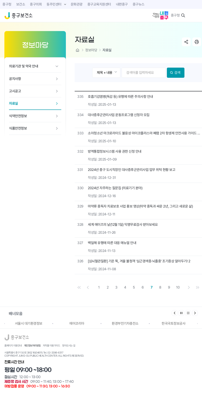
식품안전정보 (18, 128)
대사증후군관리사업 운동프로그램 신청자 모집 (119, 115)
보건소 (20, 4)
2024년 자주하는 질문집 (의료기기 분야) (115, 188)
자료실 (13, 103)
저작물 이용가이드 (51, 345)
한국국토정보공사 (173, 323)
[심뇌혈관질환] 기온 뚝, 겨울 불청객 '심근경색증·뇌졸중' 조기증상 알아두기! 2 (139, 261)
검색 (177, 72)
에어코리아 (76, 323)
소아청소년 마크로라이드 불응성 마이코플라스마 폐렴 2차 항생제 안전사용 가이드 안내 (145, 133)
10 (178, 287)
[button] (195, 313)
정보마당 (91, 50)
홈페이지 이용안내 (13, 345)
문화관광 (77, 4)
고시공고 (15, 91)
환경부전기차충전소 (125, 323)
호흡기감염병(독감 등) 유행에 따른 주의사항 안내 (120, 96)
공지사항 (15, 79)
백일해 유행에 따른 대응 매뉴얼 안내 (112, 243)
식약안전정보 (18, 116)
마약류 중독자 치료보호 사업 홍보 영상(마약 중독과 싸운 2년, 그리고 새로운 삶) (140, 206)
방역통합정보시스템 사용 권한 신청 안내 (114, 151)
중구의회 (36, 4)
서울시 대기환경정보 (28, 323)
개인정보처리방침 (32, 345)
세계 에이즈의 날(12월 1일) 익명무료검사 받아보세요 (123, 224)
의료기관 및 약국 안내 (23, 66)
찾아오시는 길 (68, 345)
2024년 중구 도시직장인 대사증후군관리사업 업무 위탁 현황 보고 (131, 170)
